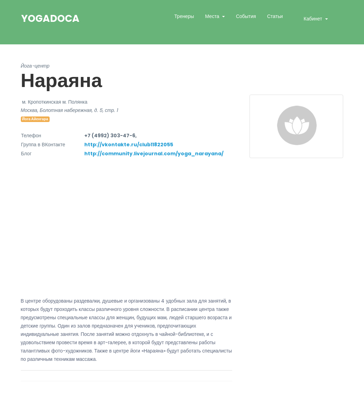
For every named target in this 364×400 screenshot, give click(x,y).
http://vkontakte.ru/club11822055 (128, 144)
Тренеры (184, 16)
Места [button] (213, 16)
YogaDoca (50, 18)
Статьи (275, 16)
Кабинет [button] (313, 18)
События (246, 16)
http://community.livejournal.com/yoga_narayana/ (153, 153)
